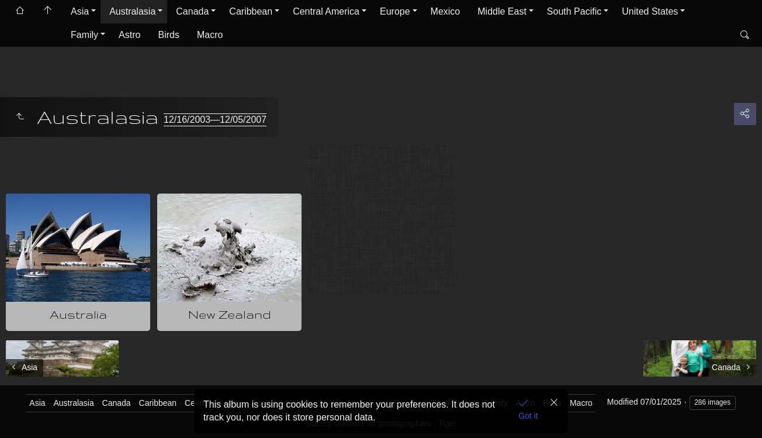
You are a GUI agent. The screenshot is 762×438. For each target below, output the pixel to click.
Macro (210, 35)
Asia (80, 11)
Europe (395, 11)
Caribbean (250, 11)
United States (650, 11)
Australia (78, 314)
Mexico (445, 11)
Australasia (132, 11)
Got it (528, 415)
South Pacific (574, 11)
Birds (168, 35)
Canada (192, 11)
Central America (326, 11)
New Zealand (229, 314)
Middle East (502, 11)
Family (84, 35)
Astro (129, 35)
